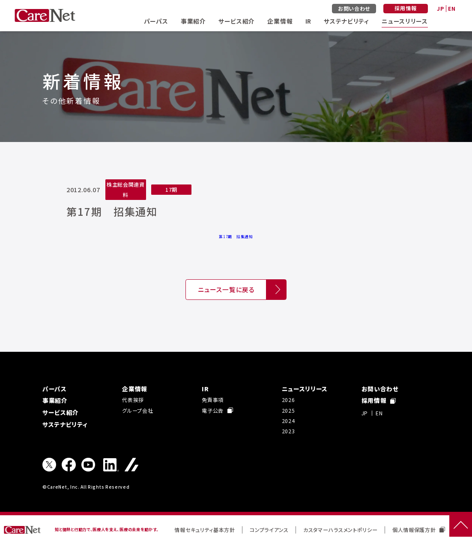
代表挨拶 (133, 399)
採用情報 (405, 8)
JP (440, 8)
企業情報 (280, 21)
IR (308, 21)
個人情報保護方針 (418, 529)
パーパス (156, 21)
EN (451, 8)
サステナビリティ (346, 21)
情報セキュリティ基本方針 (204, 529)
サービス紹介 (236, 21)
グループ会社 (137, 410)
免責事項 (213, 399)
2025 (288, 410)
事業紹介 (193, 21)
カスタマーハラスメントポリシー (340, 529)
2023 (288, 431)
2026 (288, 399)
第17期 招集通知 (236, 236)
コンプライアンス (269, 529)
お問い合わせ (354, 8)
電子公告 (217, 410)
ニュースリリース (405, 21)
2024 (288, 420)
